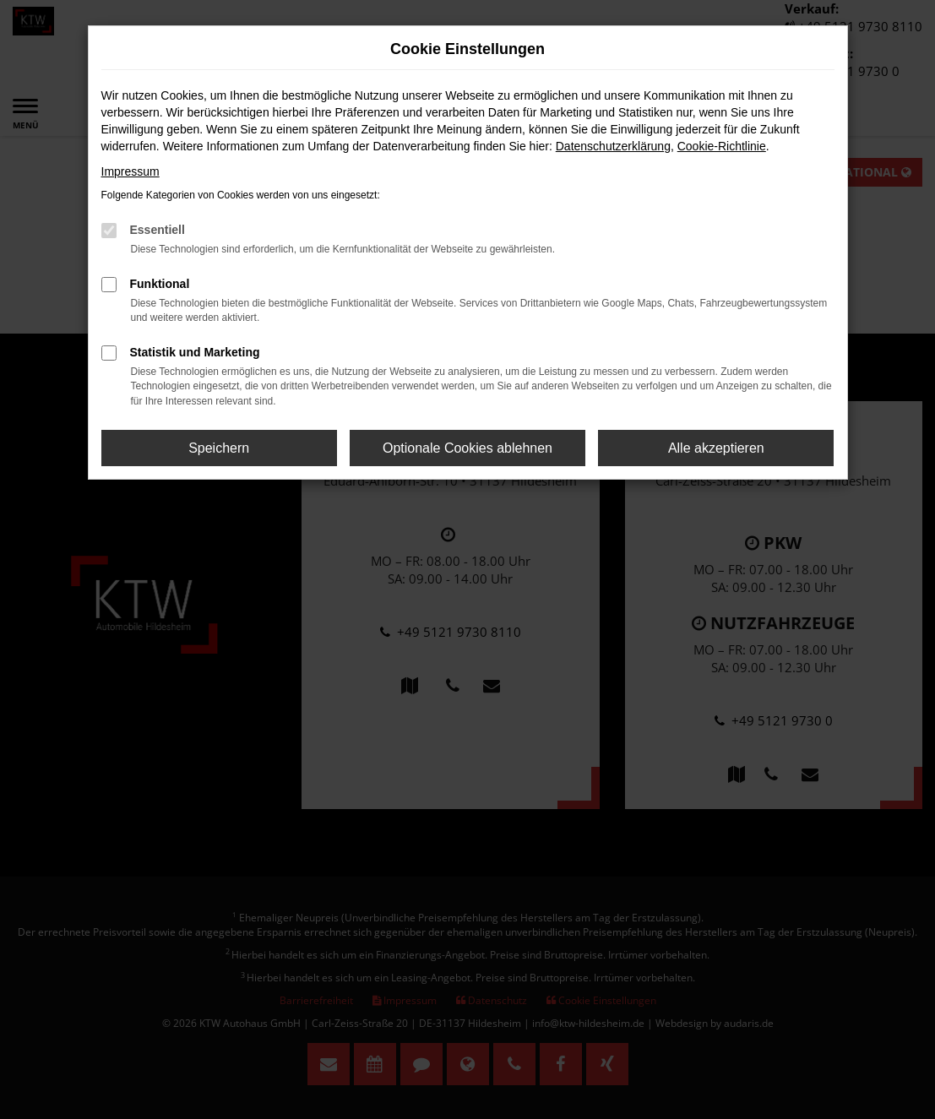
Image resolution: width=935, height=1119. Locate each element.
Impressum (130, 171)
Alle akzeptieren (716, 448)
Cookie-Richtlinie (721, 146)
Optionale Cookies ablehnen (467, 448)
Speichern (218, 448)
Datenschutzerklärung (613, 146)
